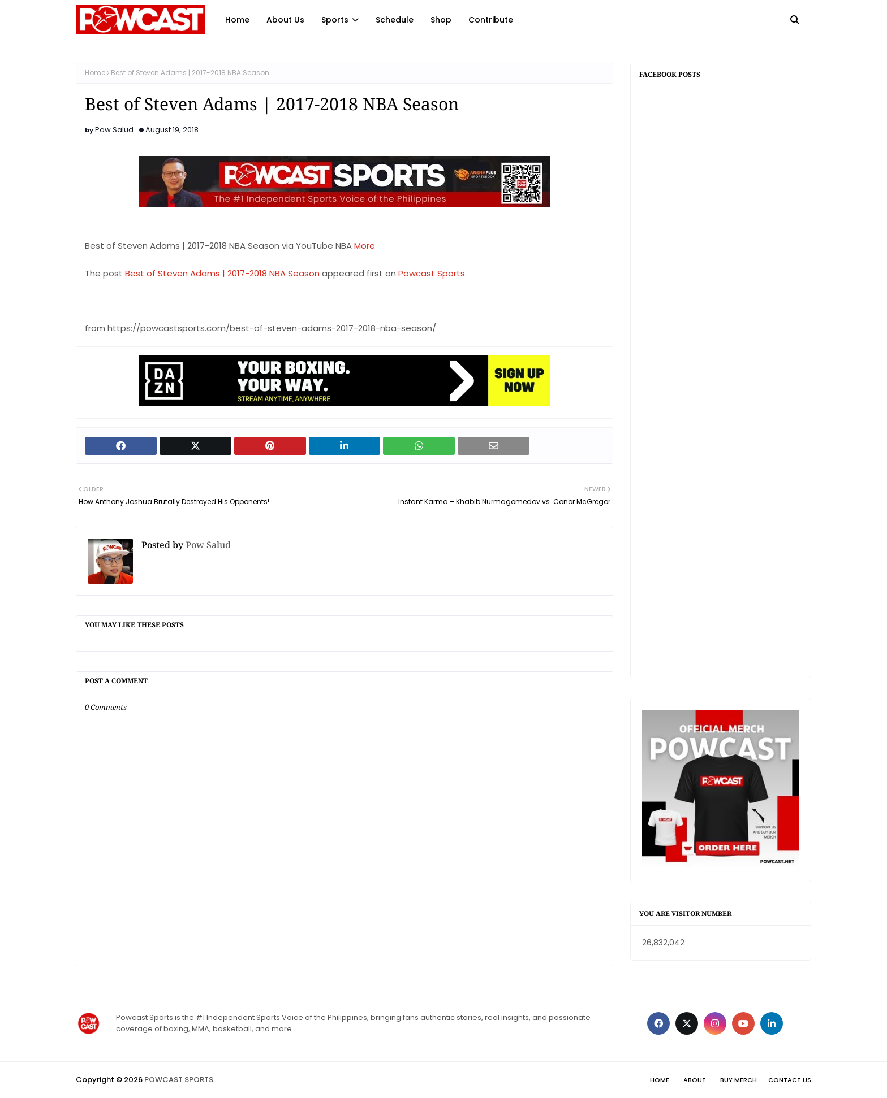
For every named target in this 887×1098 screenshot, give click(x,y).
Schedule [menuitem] (395, 19)
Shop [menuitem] (440, 19)
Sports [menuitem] (334, 19)
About (694, 1079)
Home (95, 72)
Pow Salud (114, 129)
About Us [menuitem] (285, 19)
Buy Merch (738, 1079)
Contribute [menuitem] (490, 19)
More (364, 245)
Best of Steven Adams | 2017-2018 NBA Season (222, 273)
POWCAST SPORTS (178, 1079)
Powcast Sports (431, 273)
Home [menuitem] (237, 19)
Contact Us (789, 1079)
